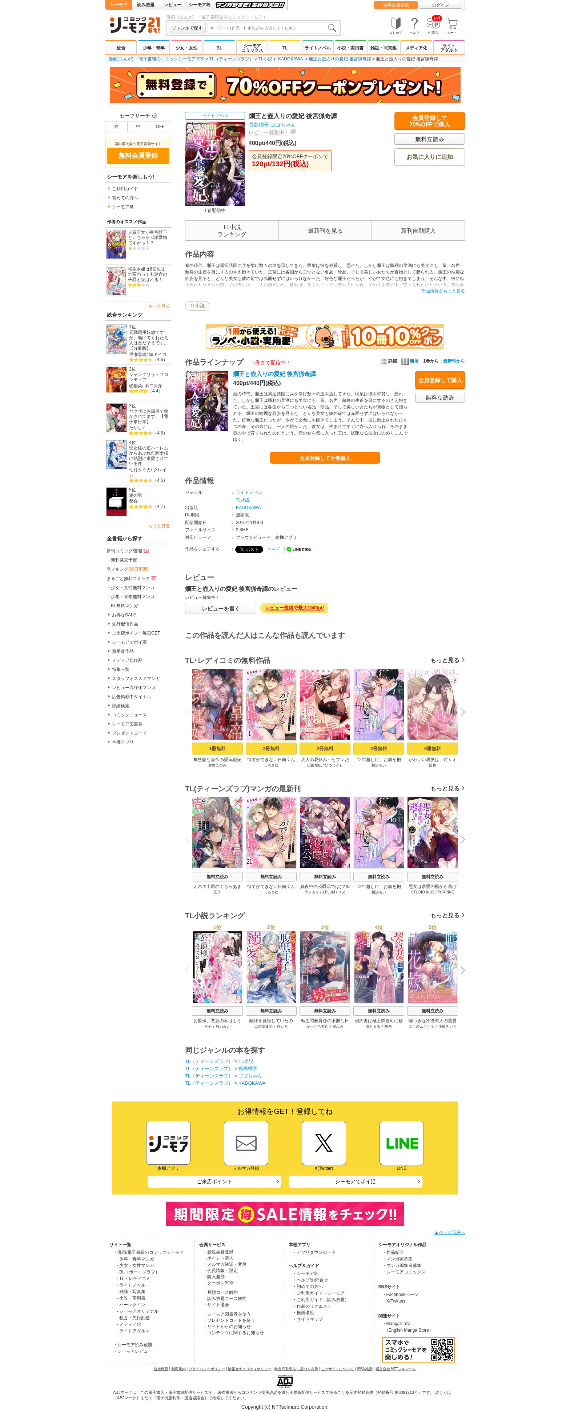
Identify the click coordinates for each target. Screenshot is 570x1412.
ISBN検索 (365, 1369)
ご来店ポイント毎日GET (136, 633)
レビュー (172, 4)
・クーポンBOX (218, 1282)
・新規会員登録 (218, 1252)
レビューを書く (221, 608)
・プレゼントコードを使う (229, 1320)
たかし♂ (137, 427)
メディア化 (416, 48)
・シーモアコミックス (404, 1272)
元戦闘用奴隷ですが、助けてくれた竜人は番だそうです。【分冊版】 (148, 340)
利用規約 (178, 1369)
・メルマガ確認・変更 (224, 1264)
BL (219, 48)
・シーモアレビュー (132, 1351)
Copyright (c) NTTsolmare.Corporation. (285, 1407)
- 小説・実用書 (131, 1298)
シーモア (119, 4)
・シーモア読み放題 (132, 1344)
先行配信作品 (125, 624)
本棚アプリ (123, 742)
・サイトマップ (307, 1319)
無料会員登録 (396, 5)
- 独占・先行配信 (133, 1317)
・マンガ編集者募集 (401, 1265)
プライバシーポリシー (207, 1369)
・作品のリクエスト (312, 1306)
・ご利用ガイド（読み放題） (320, 1299)
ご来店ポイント (214, 1181)
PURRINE (446, 892)
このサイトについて (337, 1369)
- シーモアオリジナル (137, 1311)
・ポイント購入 (218, 1258)
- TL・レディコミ (133, 1278)
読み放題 (145, 4)
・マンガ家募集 (397, 1258)
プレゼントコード (129, 733)
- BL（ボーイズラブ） (138, 1272)
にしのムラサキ (421, 1026)
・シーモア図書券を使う (227, 1314)
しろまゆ (271, 765)
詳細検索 (120, 705)
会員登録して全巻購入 (325, 458)
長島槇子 (259, 125)
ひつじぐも (334, 765)
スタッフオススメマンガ (136, 678)
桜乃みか (223, 1026)
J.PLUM (328, 892)
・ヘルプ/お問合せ (310, 1280)
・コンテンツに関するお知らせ (233, 1332)
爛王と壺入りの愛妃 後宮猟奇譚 (340, 58)
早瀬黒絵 (137, 354)
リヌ (341, 892)
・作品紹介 (393, 1252)
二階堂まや (263, 1026)
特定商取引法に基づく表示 (296, 1369)
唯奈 (388, 1026)
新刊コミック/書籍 (128, 550)
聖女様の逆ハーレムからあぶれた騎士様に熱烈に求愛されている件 (148, 456)
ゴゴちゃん (283, 125)
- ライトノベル (131, 1285)
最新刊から (454, 361)
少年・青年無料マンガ (132, 596)
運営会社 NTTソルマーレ (396, 1369)
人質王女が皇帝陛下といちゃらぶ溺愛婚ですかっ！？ (147, 237)
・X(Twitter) (393, 1301)
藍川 (432, 765)
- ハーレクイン (131, 1304)
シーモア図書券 (127, 724)
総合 (121, 48)
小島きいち (447, 1026)
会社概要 (161, 1369)
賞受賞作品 (123, 651)
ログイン (440, 5)
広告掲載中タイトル (131, 696)
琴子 (208, 1026)
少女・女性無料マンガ (132, 587)
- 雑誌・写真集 (131, 1291)
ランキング (128, 569)
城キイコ (157, 354)
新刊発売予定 (124, 560)
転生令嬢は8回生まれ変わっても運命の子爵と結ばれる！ (147, 274)
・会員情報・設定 (220, 1270)
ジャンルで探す (187, 28)
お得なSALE (124, 614)
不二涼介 (153, 385)
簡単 (409, 361)
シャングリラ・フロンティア (148, 377)
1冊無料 (217, 748)
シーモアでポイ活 (129, 642)
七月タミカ (140, 469)
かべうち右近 (317, 1026)
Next (460, 712)
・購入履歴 (214, 1276)
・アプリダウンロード (314, 1252)
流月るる (373, 1026)
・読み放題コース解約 (224, 1298)
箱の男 (135, 495)
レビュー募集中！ (269, 132)
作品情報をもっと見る (443, 290)
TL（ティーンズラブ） (231, 58)
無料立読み (217, 876)
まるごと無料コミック (132, 578)
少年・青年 (154, 48)
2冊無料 (271, 748)
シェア (273, 548)
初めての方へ (125, 197)
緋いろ (282, 1026)
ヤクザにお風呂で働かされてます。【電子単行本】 (148, 416)
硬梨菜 (135, 385)
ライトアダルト (449, 48)
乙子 (217, 892)
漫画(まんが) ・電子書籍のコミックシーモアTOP (157, 58)
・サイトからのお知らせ (227, 1326)
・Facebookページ (400, 1294)
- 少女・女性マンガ (135, 1265)
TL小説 (265, 58)
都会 (133, 501)
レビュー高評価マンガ (134, 687)
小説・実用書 (350, 48)
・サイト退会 (216, 1304)
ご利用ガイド (125, 188)
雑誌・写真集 (383, 48)
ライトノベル (318, 48)
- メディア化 (129, 1324)
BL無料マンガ (124, 605)
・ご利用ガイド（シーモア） (320, 1293)
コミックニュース (129, 714)
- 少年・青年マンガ (135, 1258)
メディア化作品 (127, 660)
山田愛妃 (314, 765)
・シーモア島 (305, 1273)
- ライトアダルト (133, 1330)
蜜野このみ (217, 765)
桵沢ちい (379, 765)
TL (285, 48)
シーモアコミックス (252, 48)
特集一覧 (120, 669)
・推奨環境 (303, 1312)
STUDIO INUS (422, 892)
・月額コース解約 (220, 1292)
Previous (189, 712)
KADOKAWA (290, 58)
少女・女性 (186, 48)
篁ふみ (338, 1026)
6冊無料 (432, 748)
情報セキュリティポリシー (250, 1369)
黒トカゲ (312, 892)
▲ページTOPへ (449, 1232)
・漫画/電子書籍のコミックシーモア (148, 1252)
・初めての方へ (307, 1286)
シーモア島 (199, 4)
